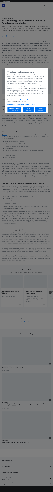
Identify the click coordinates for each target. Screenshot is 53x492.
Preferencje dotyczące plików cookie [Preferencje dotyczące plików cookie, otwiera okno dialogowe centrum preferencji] (14, 109)
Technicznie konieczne (28, 109)
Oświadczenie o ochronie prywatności (20, 99)
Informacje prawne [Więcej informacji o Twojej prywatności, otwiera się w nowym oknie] (30, 104)
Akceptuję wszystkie (40, 109)
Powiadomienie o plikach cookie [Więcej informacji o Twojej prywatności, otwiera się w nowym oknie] (15, 104)
